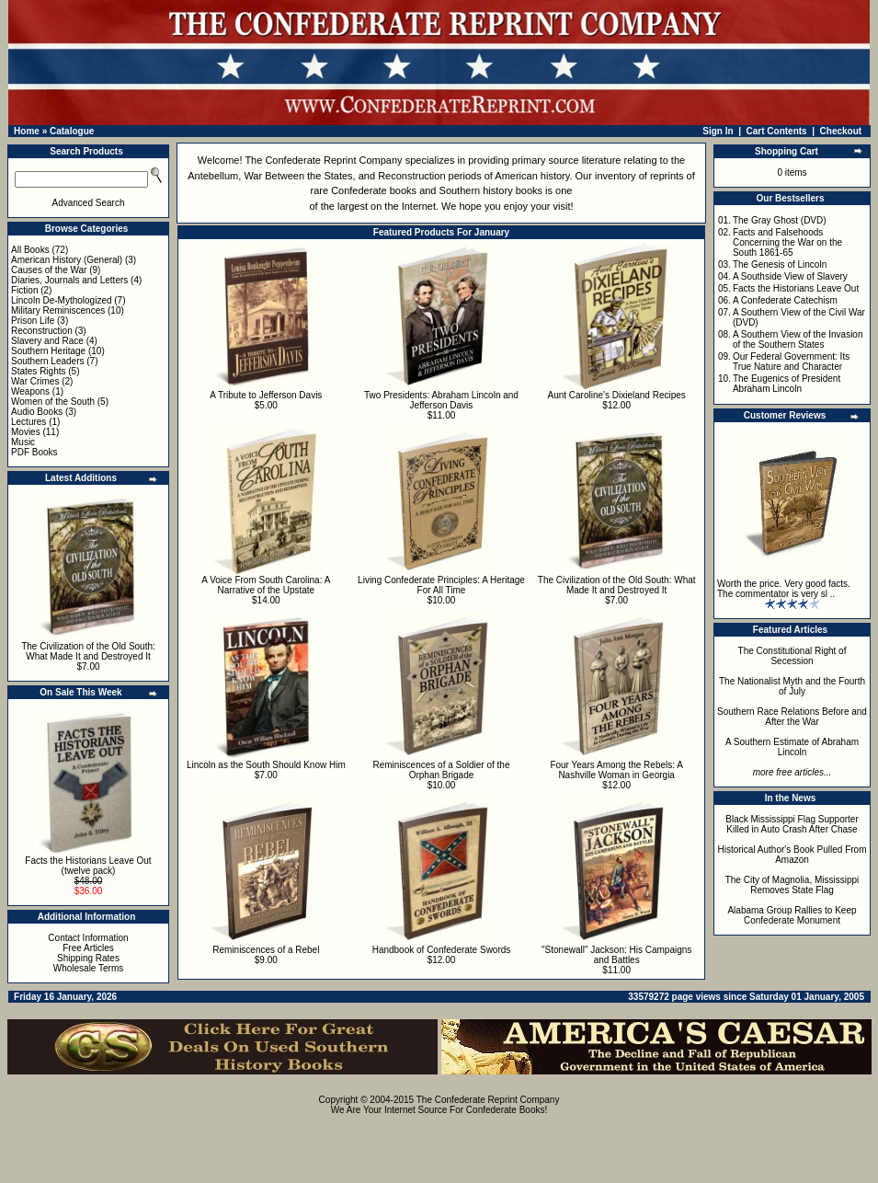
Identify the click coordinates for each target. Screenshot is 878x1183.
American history (532, 175)
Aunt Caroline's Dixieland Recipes (616, 395)
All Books (30, 250)
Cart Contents (777, 131)
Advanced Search (88, 203)
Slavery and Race (47, 341)
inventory (615, 175)
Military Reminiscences (58, 310)
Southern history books (491, 190)
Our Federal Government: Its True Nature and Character (791, 361)
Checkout (841, 131)
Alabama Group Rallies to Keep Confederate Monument (791, 915)
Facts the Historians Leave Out (796, 288)
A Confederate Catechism (785, 300)
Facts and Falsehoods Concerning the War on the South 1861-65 (787, 242)
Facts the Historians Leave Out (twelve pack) (88, 866)
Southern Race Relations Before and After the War (792, 716)
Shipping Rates (88, 958)
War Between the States (298, 175)
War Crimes (35, 381)
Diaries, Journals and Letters (69, 280)
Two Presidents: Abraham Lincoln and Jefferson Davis (441, 400)
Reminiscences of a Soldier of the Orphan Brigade (441, 770)
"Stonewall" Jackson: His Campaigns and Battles (616, 955)
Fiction (24, 290)
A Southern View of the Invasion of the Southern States (798, 339)
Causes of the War (48, 270)
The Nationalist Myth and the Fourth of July (792, 686)
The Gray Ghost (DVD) (780, 220)
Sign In (717, 131)
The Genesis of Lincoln (780, 264)
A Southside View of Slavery (790, 276)
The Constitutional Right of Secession (792, 656)
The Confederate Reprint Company (323, 160)
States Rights (38, 371)
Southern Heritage (48, 351)
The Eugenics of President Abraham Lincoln (786, 383)
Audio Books (37, 412)
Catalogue (72, 131)
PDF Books (34, 452)
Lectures (28, 422)
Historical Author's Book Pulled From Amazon (792, 854)
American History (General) (66, 260)
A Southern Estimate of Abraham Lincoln (792, 747)
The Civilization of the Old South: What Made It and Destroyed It (88, 651)
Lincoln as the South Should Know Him (266, 765)
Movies (25, 432)
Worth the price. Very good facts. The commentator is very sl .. (783, 589)
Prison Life (32, 321)
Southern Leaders (48, 361)
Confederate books (373, 190)
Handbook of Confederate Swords (441, 950)
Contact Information (88, 938)
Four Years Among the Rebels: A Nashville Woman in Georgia (616, 770)
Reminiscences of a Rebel (265, 950)
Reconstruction (42, 331)
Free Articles (88, 948)
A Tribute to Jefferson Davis (266, 395)
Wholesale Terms (88, 968)
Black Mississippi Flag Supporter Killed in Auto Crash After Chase (792, 824)
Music (23, 442)
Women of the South (53, 401)
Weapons (30, 391)
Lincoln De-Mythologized (61, 300)
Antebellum (213, 175)
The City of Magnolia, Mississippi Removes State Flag (792, 885)
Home (27, 131)
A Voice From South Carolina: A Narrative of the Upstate (265, 585)
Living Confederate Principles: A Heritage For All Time (441, 585)
